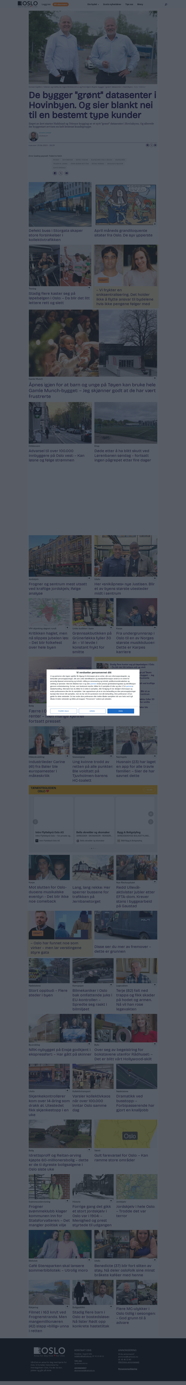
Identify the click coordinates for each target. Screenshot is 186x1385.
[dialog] (93, 692)
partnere (93, 684)
